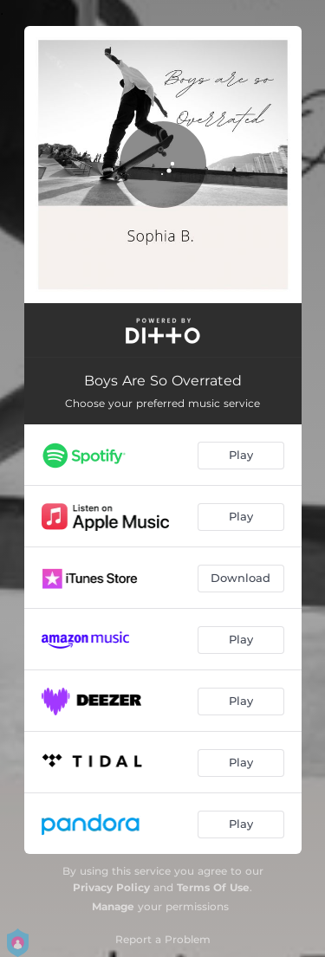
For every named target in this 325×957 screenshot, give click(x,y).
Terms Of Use (213, 887)
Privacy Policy (111, 887)
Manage (113, 906)
